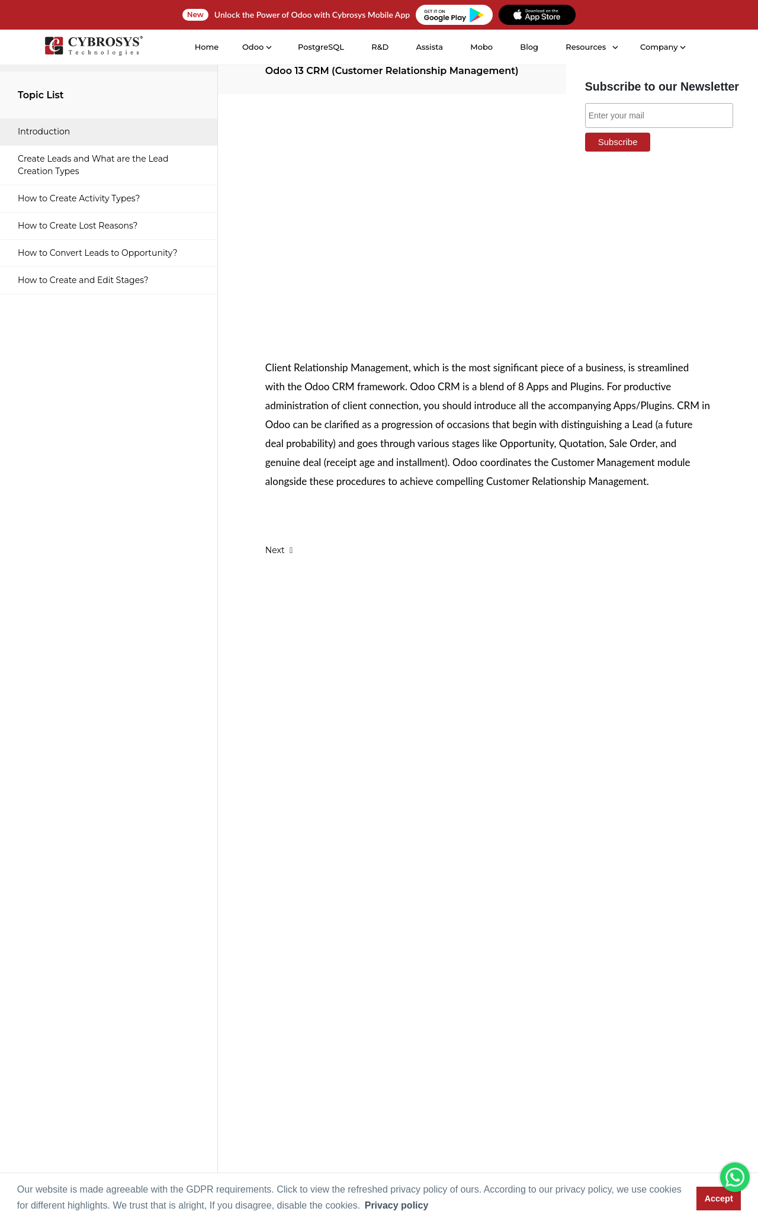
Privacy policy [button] (397, 1205)
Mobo (481, 47)
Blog (528, 47)
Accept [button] (719, 1198)
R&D (379, 47)
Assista (428, 47)
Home (206, 47)
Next (279, 550)
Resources (585, 47)
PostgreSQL (320, 47)
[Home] (93, 47)
